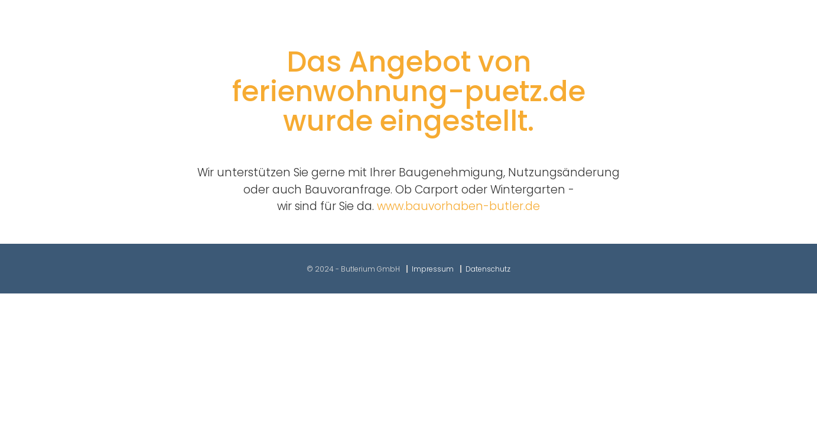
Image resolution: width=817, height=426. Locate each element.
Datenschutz (488, 269)
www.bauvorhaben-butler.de (458, 206)
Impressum (433, 269)
